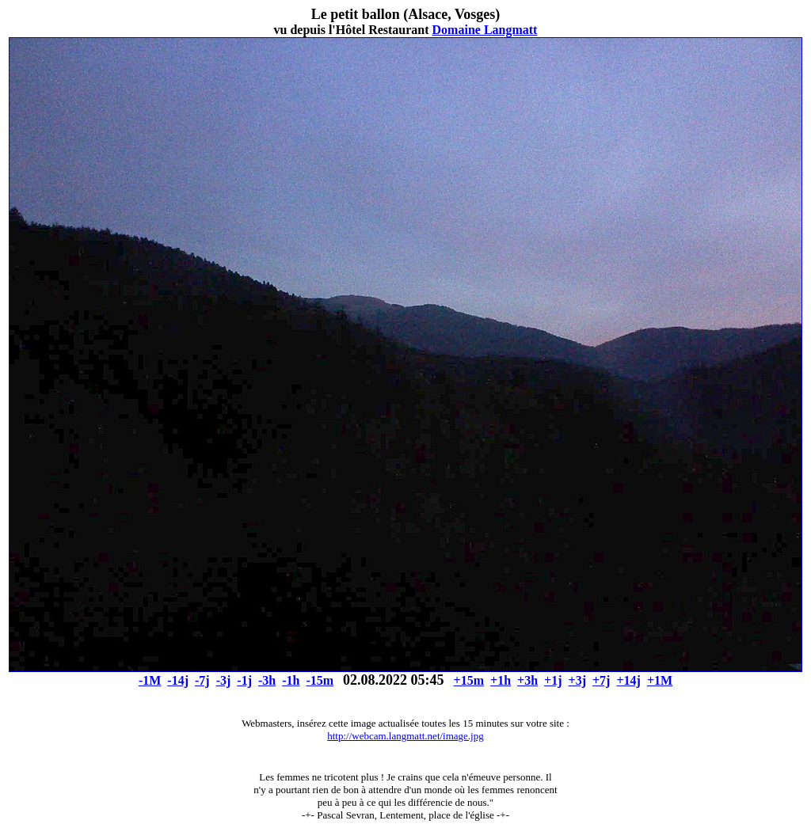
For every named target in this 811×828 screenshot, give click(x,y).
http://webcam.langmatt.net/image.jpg (405, 736)
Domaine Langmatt (485, 29)
